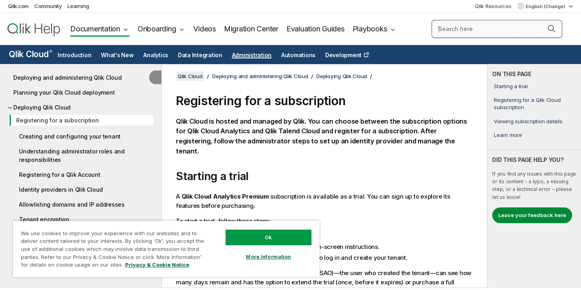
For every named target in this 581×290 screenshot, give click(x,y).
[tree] (80, 170)
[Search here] (497, 29)
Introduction (74, 55)
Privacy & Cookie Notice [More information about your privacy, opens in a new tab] (157, 264)
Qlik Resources (493, 6)
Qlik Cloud (30, 54)
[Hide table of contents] (155, 77)
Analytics (155, 55)
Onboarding (157, 29)
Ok (268, 237)
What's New (117, 55)
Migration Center (251, 29)
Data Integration (200, 55)
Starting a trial (510, 86)
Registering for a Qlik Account (59, 174)
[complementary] (534, 176)
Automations (298, 55)
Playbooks (370, 29)
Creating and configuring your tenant (70, 136)
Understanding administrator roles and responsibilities (72, 155)
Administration (252, 55)
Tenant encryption (44, 219)
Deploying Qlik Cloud (42, 107)
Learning (78, 6)
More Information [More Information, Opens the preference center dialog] (268, 256)
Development (343, 55)
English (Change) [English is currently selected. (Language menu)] (546, 6)
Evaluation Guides (315, 29)
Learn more (508, 135)
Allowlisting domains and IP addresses (72, 204)
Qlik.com (18, 6)
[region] (166, 248)
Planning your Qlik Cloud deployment (64, 92)
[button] (551, 29)
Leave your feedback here (532, 215)
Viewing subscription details (528, 121)
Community (48, 6)
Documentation (95, 29)
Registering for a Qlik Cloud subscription (527, 103)
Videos (204, 29)
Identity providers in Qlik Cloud (61, 189)
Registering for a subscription (57, 120)
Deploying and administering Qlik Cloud (67, 77)
